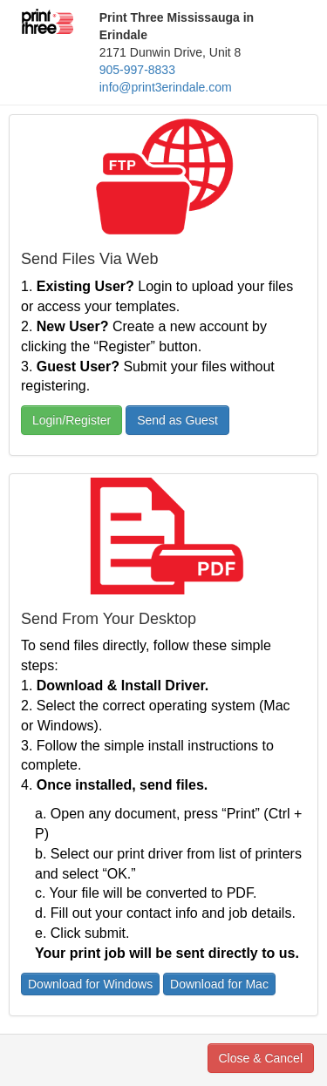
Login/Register (71, 420)
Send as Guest (177, 420)
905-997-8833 (137, 70)
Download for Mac (219, 984)
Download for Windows (90, 984)
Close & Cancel (261, 1058)
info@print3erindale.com (165, 87)
